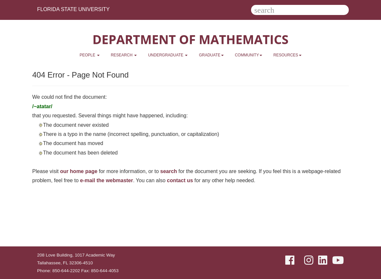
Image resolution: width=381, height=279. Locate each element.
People (89, 55)
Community (248, 55)
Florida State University (73, 9)
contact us (180, 180)
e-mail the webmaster (106, 180)
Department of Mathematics (190, 39)
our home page (78, 171)
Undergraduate (168, 55)
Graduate (211, 55)
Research (124, 55)
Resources (288, 55)
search (168, 171)
